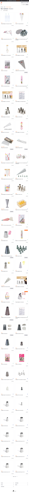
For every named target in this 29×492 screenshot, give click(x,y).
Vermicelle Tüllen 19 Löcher (20, 348)
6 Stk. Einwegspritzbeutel (21, 101)
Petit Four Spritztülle (4, 410)
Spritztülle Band (4, 333)
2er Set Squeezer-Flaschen (6, 23)
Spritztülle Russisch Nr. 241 (20, 425)
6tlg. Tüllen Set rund (19, 194)
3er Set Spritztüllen (20, 55)
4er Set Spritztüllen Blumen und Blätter (21, 240)
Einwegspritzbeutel (19, 147)
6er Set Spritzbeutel (4, 70)
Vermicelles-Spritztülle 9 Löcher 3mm (7, 379)
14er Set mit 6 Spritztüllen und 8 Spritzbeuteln (21, 163)
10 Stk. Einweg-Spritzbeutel (19, 23)
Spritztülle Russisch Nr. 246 (5, 456)
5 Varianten (26, 257)
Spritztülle (4, 240)
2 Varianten (11, 211)
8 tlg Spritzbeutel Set (19, 225)
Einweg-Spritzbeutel (4, 147)
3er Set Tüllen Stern (4, 364)
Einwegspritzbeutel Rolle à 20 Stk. (6, 39)
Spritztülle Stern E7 (4, 348)
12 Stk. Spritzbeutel (20, 132)
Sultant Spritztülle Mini (19, 410)
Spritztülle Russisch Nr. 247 (20, 456)
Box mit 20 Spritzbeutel (6, 55)
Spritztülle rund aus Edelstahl (5, 317)
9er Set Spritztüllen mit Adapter (7, 194)
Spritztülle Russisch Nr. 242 (5, 441)
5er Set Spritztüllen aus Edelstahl (21, 379)
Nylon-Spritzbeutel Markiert (20, 70)
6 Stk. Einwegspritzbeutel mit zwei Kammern (22, 318)
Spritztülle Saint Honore (20, 333)
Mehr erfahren (18, 0)
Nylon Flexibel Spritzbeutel (5, 286)
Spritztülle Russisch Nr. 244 (20, 441)
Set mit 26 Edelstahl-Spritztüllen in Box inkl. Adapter (21, 39)
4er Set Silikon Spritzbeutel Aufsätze (6, 225)
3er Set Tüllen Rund (18, 364)
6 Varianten (26, 72)
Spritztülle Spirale (4, 425)
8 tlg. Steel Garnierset (5, 132)
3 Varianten (11, 149)
